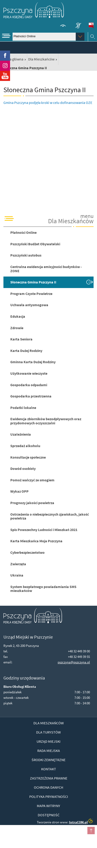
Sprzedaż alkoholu (25, 445)
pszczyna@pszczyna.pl (74, 662)
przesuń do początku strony (91, 830)
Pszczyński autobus (25, 255)
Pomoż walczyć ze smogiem (32, 480)
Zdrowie (16, 327)
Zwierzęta (18, 564)
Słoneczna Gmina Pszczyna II (33, 282)
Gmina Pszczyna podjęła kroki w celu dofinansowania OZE (47, 102)
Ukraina (16, 575)
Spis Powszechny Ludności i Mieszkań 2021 (43, 529)
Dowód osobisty (23, 468)
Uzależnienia (20, 434)
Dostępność (48, 815)
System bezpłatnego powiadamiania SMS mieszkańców (43, 588)
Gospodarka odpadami (28, 385)
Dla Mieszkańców (41, 59)
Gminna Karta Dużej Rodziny (33, 362)
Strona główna (12, 59)
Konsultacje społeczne (28, 457)
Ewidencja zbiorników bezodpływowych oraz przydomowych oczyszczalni (45, 421)
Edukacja (17, 316)
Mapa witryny (48, 805)
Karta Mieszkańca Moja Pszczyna (36, 541)
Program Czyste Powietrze (31, 293)
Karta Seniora (21, 339)
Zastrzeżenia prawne (48, 778)
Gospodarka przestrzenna (30, 396)
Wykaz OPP (19, 491)
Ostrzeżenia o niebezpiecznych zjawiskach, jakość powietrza (49, 516)
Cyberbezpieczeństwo (27, 552)
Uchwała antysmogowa (29, 305)
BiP (91, 26)
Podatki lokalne (23, 407)
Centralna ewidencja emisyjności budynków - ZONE (46, 268)
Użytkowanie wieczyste (28, 373)
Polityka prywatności (48, 796)
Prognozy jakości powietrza (32, 502)
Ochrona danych (48, 787)
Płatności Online (23, 232)
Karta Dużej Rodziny (26, 350)
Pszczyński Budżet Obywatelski (35, 244)
